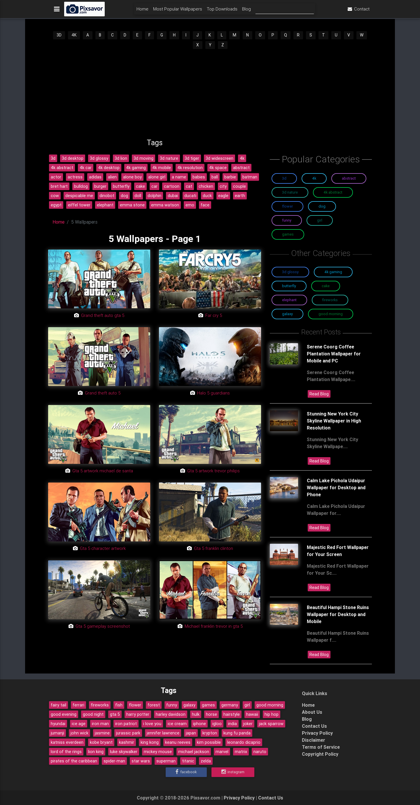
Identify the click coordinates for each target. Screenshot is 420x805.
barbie (230, 177)
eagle (223, 195)
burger (100, 186)
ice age (78, 723)
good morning (269, 705)
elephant (105, 205)
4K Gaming (333, 271)
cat (189, 186)
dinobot (106, 195)
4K (73, 35)
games (208, 705)
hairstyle (231, 714)
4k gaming (136, 167)
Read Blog (319, 394)
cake (140, 186)
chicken (206, 186)
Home (142, 10)
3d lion (121, 158)
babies (198, 177)
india (232, 723)
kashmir (126, 742)
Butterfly (289, 285)
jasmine (102, 733)
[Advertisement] (210, 93)
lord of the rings (66, 751)
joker (248, 723)
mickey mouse (158, 751)
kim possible (209, 742)
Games (288, 234)
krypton (209, 733)
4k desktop (109, 167)
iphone (199, 723)
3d (53, 158)
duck (207, 195)
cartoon (171, 186)
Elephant (289, 299)
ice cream (177, 723)
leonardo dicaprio (243, 742)
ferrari (78, 705)
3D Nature (290, 192)
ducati (190, 195)
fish (119, 705)
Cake (326, 285)
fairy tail (58, 705)
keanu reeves (177, 742)
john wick (79, 733)
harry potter (137, 714)
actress (75, 177)
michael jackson (193, 751)
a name (179, 177)
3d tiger (192, 158)
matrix (241, 751)
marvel (222, 751)
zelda (206, 761)
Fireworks (330, 299)
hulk (196, 714)
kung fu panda (237, 733)
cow (55, 195)
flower (135, 705)
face (205, 205)
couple (239, 186)
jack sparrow (271, 723)
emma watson (165, 205)
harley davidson (171, 714)
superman (166, 761)
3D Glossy (290, 271)
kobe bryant (101, 742)
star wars (141, 761)
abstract (241, 167)
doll (137, 195)
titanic (188, 761)
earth (240, 195)
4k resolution (190, 167)
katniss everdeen (67, 742)
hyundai (58, 723)
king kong (150, 742)
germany (229, 705)
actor (56, 177)
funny (171, 705)
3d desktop (72, 158)
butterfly (121, 186)
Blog (246, 10)
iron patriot (126, 723)
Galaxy (287, 313)
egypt (56, 205)
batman (249, 177)
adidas (95, 177)
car (154, 186)
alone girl (156, 177)
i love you (152, 723)
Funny (286, 220)
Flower (287, 206)
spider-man (114, 761)
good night (93, 714)
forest (154, 705)
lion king (96, 751)
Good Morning (330, 313)
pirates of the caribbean (74, 761)
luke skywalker (123, 751)
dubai (173, 195)
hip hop (272, 714)
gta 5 (115, 714)
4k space (218, 167)
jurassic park (128, 733)
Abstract (349, 178)
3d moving (143, 158)
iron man (100, 723)
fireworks (100, 705)
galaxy (189, 705)
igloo (217, 723)
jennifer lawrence (163, 733)
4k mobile (161, 167)
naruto (259, 751)
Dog (322, 206)
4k (242, 158)
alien (112, 177)
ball (214, 177)
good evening (63, 714)
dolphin (154, 195)
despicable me (79, 195)
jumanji (57, 733)
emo (190, 205)
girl (247, 705)
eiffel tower (79, 205)
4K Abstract (332, 192)
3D (59, 35)
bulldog (81, 186)
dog (124, 195)
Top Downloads (222, 10)
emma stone (132, 205)
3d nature (169, 158)
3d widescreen (219, 158)
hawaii (252, 714)
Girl (319, 220)
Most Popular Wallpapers (177, 10)
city (223, 186)
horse (211, 714)
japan (191, 733)
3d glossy (99, 158)
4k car (86, 167)
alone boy (132, 177)
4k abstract (62, 167)
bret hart (59, 186)
